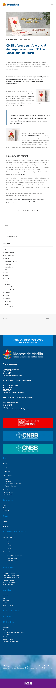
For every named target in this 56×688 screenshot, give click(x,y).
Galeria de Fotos (8, 637)
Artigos (5, 630)
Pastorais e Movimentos (14, 531)
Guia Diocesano (7, 494)
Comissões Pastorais (9, 537)
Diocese (7, 458)
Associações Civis (8, 584)
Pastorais (5, 602)
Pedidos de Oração (11, 610)
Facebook (15, 172)
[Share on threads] (23, 211)
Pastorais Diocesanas (9, 552)
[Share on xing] (35, 211)
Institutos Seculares (8, 580)
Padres (5, 524)
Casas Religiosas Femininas (11, 575)
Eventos (7, 616)
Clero (5, 516)
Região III (6, 510)
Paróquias (8, 500)
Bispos (6, 467)
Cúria (6, 479)
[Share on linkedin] (28, 211)
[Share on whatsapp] (30, 211)
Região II (5, 508)
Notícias (7, 590)
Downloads (6, 634)
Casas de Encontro (8, 492)
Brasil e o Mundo (12, 39)
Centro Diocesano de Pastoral (13, 483)
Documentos (6, 632)
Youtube (9, 172)
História (5, 463)
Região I (5, 505)
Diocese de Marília (12, 236)
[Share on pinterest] (26, 211)
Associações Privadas (9, 582)
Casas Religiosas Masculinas (11, 577)
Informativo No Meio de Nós (11, 641)
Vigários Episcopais (10, 486)
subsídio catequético (35, 135)
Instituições (8, 567)
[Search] (28, 225)
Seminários (6, 471)
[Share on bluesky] (33, 211)
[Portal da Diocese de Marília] (11, 4)
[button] (52, 4)
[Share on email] (37, 211)
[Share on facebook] (19, 211)
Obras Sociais (7, 490)
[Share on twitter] (21, 211)
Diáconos (6, 526)
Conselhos (8, 481)
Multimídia (8, 622)
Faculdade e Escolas (9, 573)
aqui (22, 105)
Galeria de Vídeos (8, 639)
